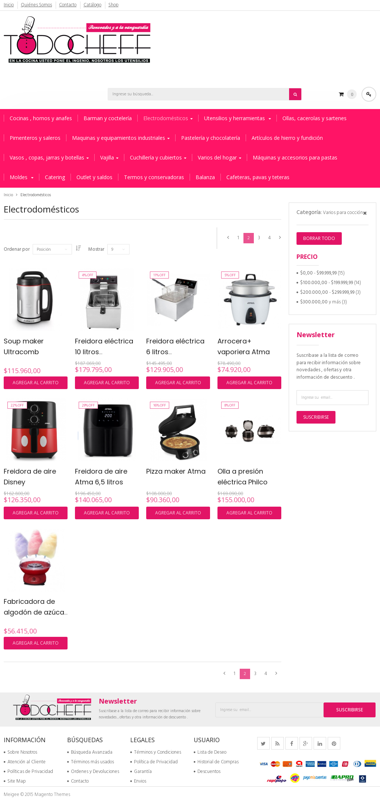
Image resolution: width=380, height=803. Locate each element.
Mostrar (101, 249)
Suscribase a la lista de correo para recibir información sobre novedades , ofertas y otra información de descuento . (329, 366)
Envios (138, 781)
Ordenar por (17, 249)
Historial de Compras (216, 762)
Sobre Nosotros (20, 752)
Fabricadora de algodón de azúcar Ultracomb (35, 612)
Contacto (68, 5)
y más (320, 302)
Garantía (141, 772)
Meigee (11, 795)
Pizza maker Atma (176, 471)
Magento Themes (52, 795)
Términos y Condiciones (155, 752)
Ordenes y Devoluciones (93, 772)
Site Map (15, 781)
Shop (114, 5)
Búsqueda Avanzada (89, 752)
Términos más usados (90, 762)
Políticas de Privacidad (28, 772)
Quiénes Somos (36, 5)
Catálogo (93, 5)
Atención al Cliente (25, 762)
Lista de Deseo (210, 752)
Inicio (9, 5)
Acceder (368, 94)
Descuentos (207, 772)
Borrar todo (319, 238)
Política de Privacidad (154, 762)
